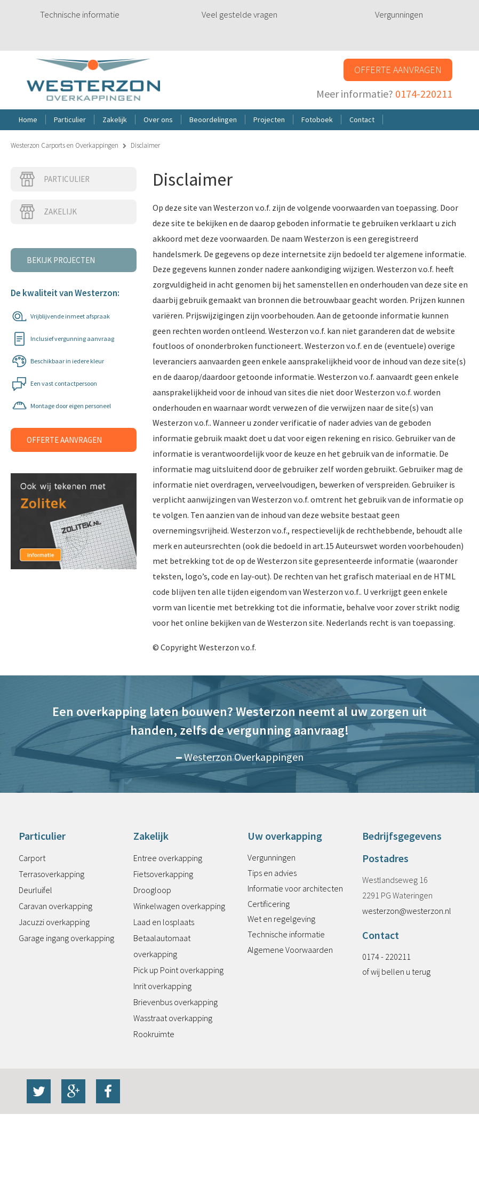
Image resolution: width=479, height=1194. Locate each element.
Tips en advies (272, 872)
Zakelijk (48, 211)
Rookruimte (153, 1034)
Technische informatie (79, 14)
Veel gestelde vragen (239, 14)
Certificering (269, 903)
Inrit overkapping (162, 986)
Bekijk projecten (61, 260)
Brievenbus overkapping (175, 1002)
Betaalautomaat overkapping (161, 946)
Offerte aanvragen (398, 69)
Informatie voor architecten (295, 888)
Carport (32, 858)
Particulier (54, 179)
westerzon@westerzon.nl (406, 910)
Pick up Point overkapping (178, 970)
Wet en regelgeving (281, 918)
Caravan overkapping (55, 906)
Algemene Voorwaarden (290, 949)
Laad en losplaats (163, 922)
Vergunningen (399, 14)
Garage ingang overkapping (66, 938)
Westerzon (93, 80)
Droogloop (152, 890)
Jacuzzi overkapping (54, 922)
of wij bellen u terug (396, 971)
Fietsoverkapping (163, 874)
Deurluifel (35, 890)
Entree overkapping (167, 858)
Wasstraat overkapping (172, 1018)
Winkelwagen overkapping (179, 906)
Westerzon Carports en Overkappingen (64, 145)
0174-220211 (423, 93)
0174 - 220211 (386, 956)
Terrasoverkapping (51, 874)
